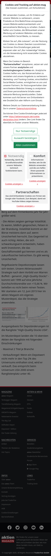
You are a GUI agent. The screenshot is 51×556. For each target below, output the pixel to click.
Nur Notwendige (25, 131)
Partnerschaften (27, 192)
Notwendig (16, 156)
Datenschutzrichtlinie (26, 108)
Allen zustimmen (25, 145)
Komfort (39, 156)
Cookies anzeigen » (14, 184)
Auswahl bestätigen (25, 138)
